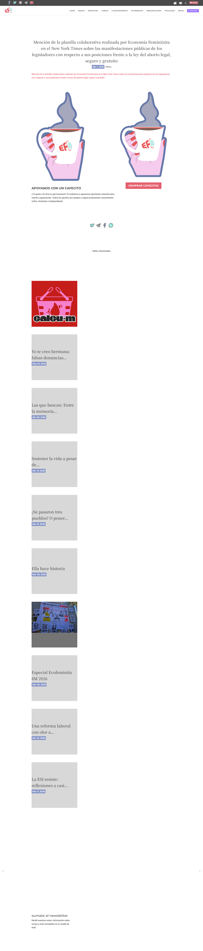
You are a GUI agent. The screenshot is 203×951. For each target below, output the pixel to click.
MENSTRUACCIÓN (154, 11)
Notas (108, 67)
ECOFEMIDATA (137, 11)
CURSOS (104, 11)
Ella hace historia (48, 568)
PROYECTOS (93, 11)
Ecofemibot (193, 11)
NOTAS (181, 11)
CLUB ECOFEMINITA (120, 11)
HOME (72, 11)
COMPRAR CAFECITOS (143, 185)
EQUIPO (81, 11)
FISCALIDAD (170, 11)
